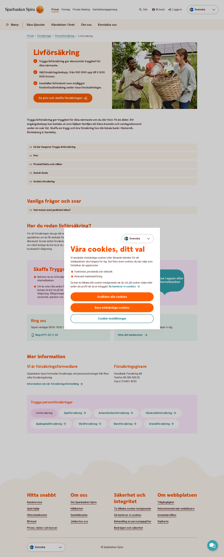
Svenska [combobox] (135, 238)
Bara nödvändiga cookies (112, 307)
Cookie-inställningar (112, 318)
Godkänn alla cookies (112, 297)
